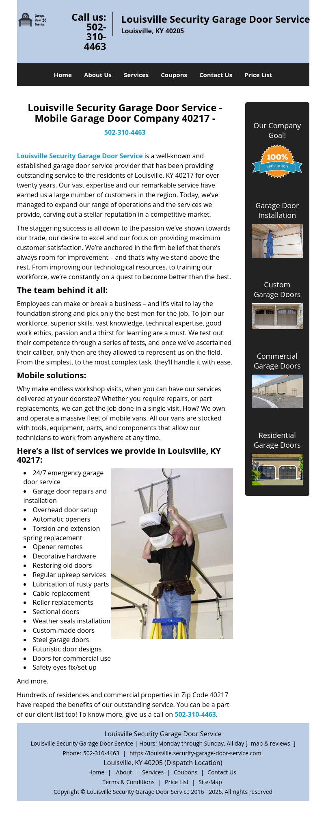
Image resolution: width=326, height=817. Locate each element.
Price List (258, 75)
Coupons (174, 75)
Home (63, 75)
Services (136, 75)
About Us (98, 75)
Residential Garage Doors (277, 440)
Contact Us (215, 75)
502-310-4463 (95, 36)
